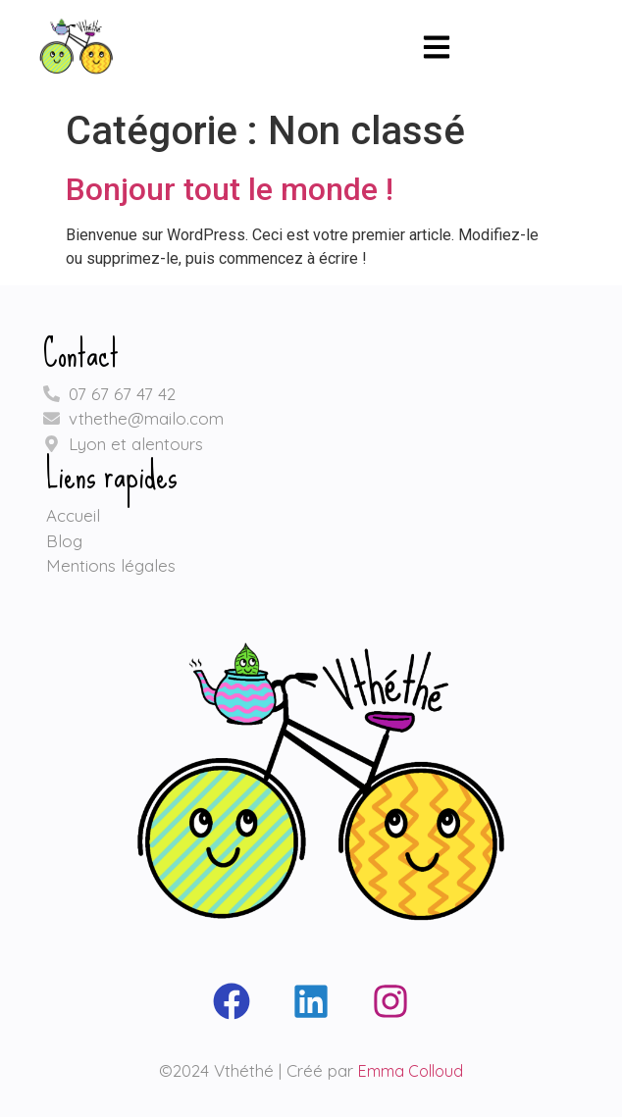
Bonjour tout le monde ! (229, 189)
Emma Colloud (410, 1071)
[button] (437, 50)
